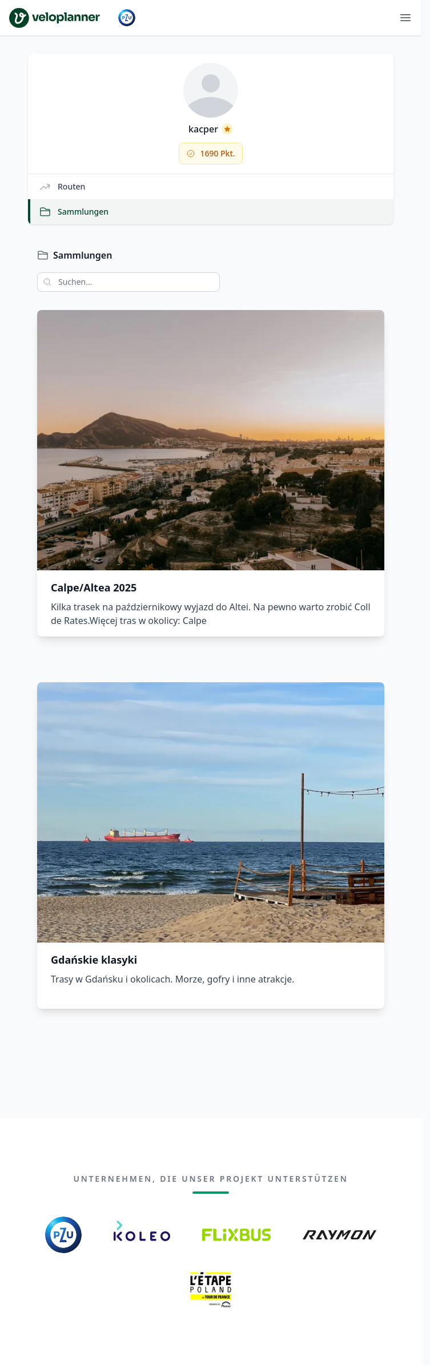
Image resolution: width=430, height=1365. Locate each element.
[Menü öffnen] (405, 17)
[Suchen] (44, 282)
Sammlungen (73, 212)
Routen (62, 186)
